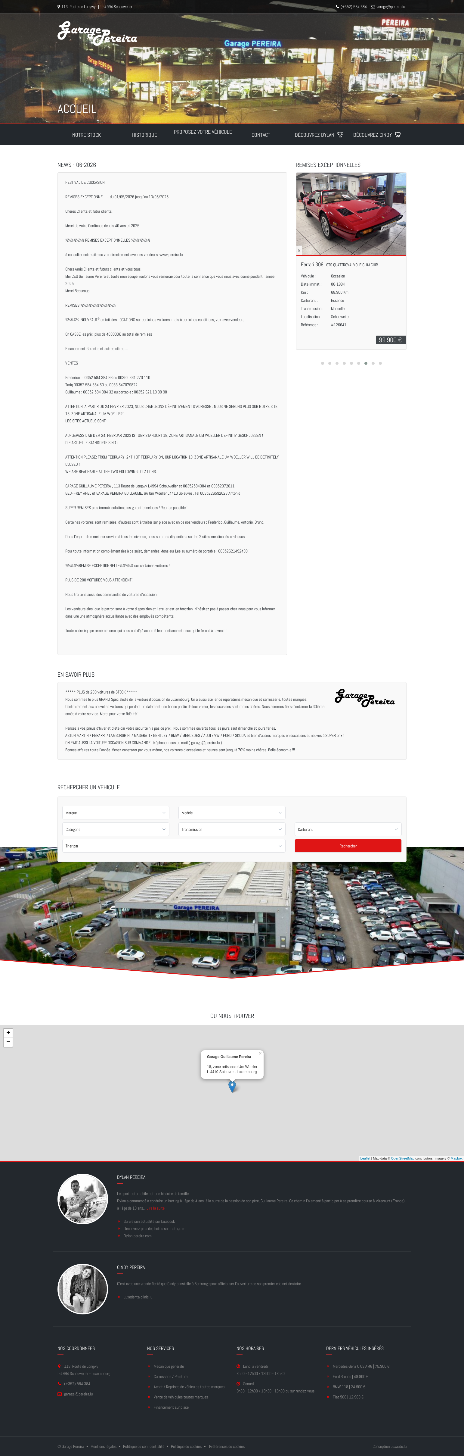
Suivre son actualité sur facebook (149, 1221)
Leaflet (365, 1158)
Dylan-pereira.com (138, 1235)
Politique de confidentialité (143, 1446)
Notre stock (86, 134)
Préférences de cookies (227, 1446)
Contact (261, 134)
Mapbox (456, 1158)
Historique (144, 134)
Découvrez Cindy (377, 134)
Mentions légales (103, 1446)
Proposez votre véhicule (203, 131)
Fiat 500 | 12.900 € (348, 1397)
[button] (322, 363)
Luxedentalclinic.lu (138, 1297)
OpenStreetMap (403, 1158)
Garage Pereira (73, 1446)
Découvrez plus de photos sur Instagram (154, 1228)
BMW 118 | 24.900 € (349, 1386)
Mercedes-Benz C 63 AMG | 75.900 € (361, 1366)
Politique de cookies (186, 1446)
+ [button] (8, 1033)
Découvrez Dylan (319, 134)
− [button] (8, 1042)
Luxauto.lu (399, 1446)
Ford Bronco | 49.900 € (351, 1376)
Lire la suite (156, 1208)
